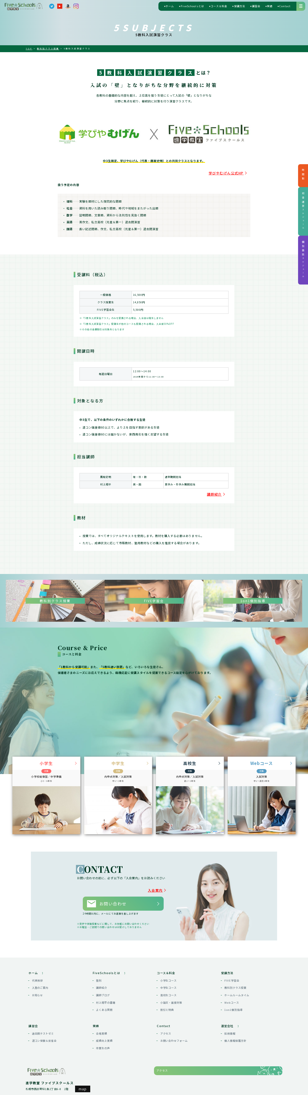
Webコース (231, 992)
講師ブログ (103, 985)
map (83, 1079)
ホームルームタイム (236, 985)
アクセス (165, 1023)
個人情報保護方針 (235, 1031)
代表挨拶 (37, 970)
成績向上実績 (104, 1031)
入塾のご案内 (40, 978)
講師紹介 (219, 491)
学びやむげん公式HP (234, 172)
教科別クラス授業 (235, 978)
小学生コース (168, 970)
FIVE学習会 (231, 970)
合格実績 (101, 1023)
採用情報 (229, 1023)
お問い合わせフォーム (174, 1031)
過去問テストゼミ (43, 1023)
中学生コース (168, 978)
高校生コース (168, 985)
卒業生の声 (103, 1038)
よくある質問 (104, 1000)
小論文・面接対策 (171, 992)
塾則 (99, 970)
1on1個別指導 (233, 1000)
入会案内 (160, 885)
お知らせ (37, 985)
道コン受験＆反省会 (44, 1031)
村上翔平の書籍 (105, 992)
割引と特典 (167, 1000)
